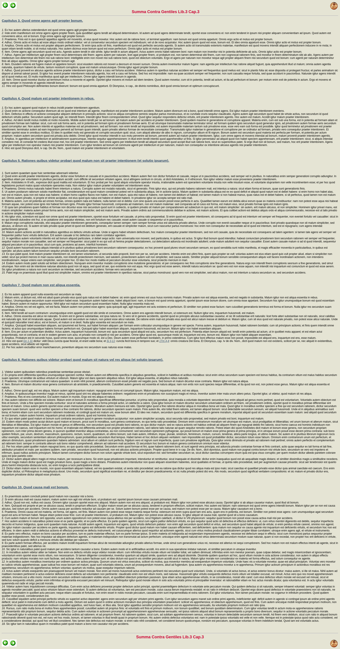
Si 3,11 (111, 341)
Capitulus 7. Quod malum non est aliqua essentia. (41, 285)
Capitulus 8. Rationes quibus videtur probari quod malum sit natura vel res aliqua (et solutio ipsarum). (82, 359)
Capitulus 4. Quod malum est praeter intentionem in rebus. (48, 98)
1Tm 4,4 (164, 341)
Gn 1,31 (28, 341)
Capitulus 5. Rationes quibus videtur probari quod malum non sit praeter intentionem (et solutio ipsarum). (85, 160)
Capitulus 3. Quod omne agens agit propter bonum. (42, 20)
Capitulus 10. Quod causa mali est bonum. (35, 487)
